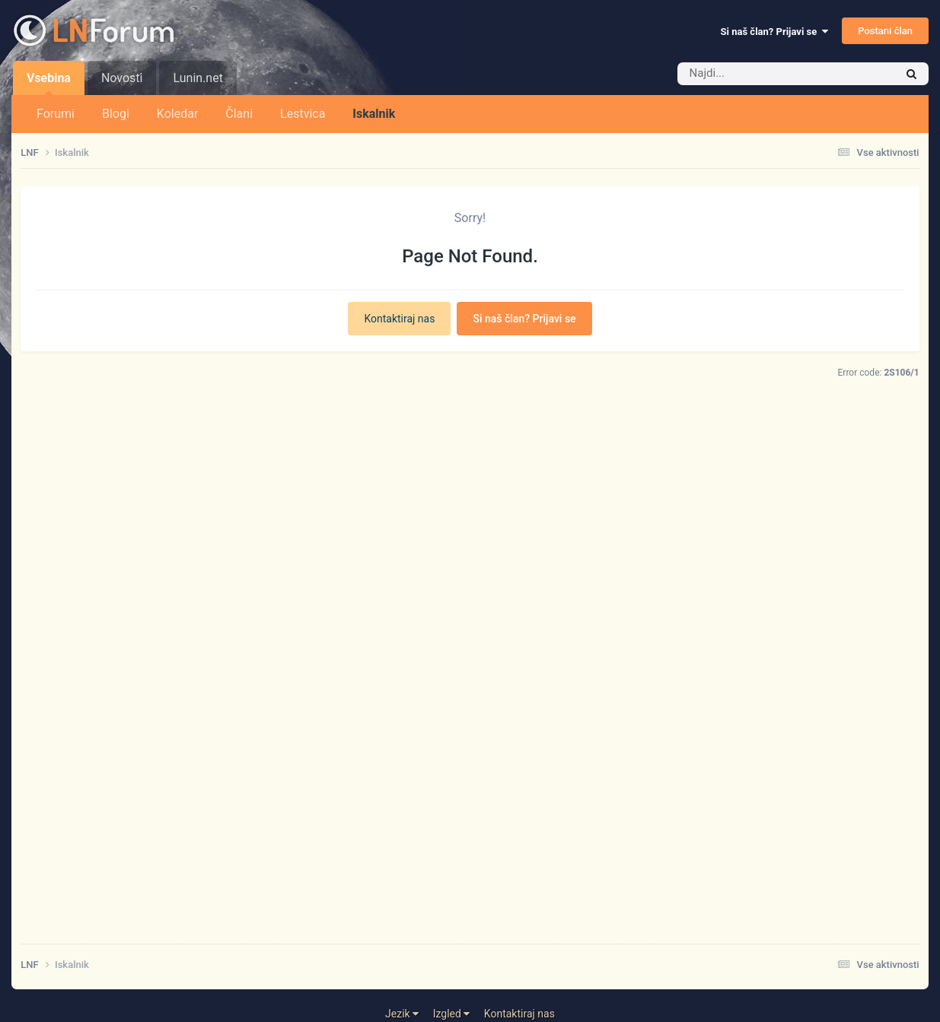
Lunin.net (197, 78)
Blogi (115, 113)
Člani (239, 113)
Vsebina (49, 83)
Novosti (122, 78)
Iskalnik (373, 113)
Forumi (56, 113)
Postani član (885, 30)
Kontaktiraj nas (399, 319)
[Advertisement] (470, 707)
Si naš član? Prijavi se (774, 31)
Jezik (402, 1014)
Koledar (177, 113)
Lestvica (302, 113)
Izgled (451, 1014)
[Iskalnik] (763, 73)
